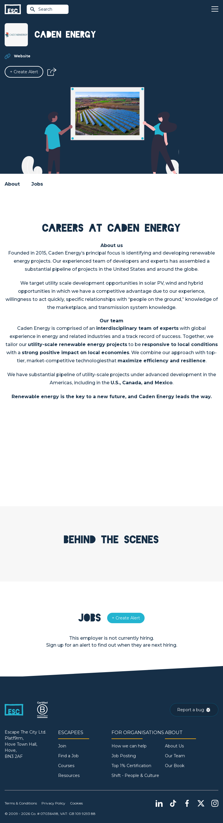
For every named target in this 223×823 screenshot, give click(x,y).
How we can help (129, 746)
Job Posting (124, 755)
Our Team (175, 755)
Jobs (37, 184)
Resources (69, 775)
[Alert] (24, 72)
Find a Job (68, 755)
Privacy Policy (53, 803)
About (12, 184)
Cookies (76, 803)
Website (22, 56)
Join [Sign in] (62, 746)
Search (41, 9)
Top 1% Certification (131, 765)
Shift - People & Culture (135, 775)
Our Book (174, 765)
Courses (66, 765)
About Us (174, 746)
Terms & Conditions (21, 803)
